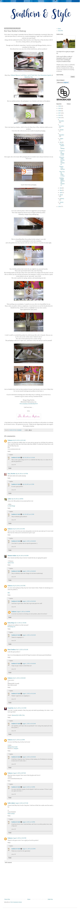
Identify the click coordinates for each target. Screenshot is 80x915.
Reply (9, 451)
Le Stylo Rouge (11, 505)
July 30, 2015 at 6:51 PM (19, 528)
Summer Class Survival (62, 168)
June (61, 188)
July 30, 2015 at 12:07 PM (22, 473)
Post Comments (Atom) (16, 902)
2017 (59, 113)
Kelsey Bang (11, 622)
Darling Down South (12, 746)
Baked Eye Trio (29, 77)
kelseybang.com (11, 626)
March (61, 194)
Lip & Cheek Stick (32, 75)
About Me (60, 30)
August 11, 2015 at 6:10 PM (28, 848)
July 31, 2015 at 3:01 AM (22, 649)
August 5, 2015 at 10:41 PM (19, 838)
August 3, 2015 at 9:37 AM (21, 803)
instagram (16, 748)
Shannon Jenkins (12, 555)
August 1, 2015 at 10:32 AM (29, 693)
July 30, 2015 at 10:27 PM (19, 585)
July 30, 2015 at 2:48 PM (17, 498)
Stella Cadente (11, 803)
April (61, 192)
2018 (59, 110)
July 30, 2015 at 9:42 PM (22, 555)
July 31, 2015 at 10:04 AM (19, 678)
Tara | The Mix (11, 473)
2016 (59, 115)
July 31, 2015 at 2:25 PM (19, 739)
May (61, 190)
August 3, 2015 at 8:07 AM (19, 773)
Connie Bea (10, 708)
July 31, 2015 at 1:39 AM (20, 622)
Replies (11, 454)
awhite (9, 498)
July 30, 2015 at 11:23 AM (28, 457)
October (62, 129)
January (61, 202)
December (61, 121)
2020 (59, 106)
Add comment (8, 862)
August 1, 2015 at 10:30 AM (29, 757)
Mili (9, 592)
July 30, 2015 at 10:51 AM (19, 440)
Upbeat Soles (11, 562)
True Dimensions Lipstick (44, 75)
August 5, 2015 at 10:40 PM (23, 611)
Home (28, 899)
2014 (59, 206)
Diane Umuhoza (12, 649)
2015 (59, 117)
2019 (59, 108)
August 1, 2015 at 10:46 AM (29, 541)
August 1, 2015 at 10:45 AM (29, 601)
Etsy (24, 715)
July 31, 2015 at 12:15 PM (20, 708)
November (61, 126)
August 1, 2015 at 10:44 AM (29, 663)
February (62, 198)
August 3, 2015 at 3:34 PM (28, 787)
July (61, 142)
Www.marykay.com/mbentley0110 (29, 403)
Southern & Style (15, 457)
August (61, 138)
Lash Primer (23, 75)
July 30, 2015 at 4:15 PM (28, 484)
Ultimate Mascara (15, 75)
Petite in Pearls (11, 813)
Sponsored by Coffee (17, 715)
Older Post (50, 899)
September (61, 134)
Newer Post (7, 899)
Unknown (10, 440)
